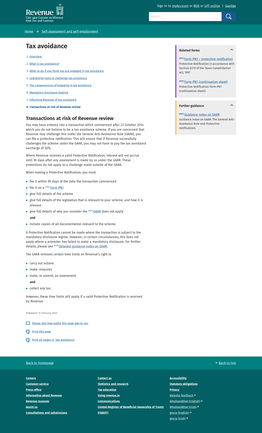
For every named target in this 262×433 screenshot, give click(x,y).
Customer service (37, 384)
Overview (35, 56)
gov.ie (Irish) (177, 418)
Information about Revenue (44, 395)
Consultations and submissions (46, 412)
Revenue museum (37, 401)
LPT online (212, 6)
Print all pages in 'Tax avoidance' (53, 340)
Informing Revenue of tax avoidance (53, 100)
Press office (34, 389)
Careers (31, 378)
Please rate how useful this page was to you (60, 323)
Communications (109, 401)
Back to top (227, 363)
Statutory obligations (184, 384)
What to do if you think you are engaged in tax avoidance (66, 71)
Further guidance (191, 106)
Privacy (174, 389)
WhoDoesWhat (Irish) (183, 407)
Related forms (189, 50)
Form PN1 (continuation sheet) (206, 82)
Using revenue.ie (109, 395)
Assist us (32, 407)
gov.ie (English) (179, 412)
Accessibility (178, 378)
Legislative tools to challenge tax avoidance (58, 78)
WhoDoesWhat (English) (185, 401)
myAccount (180, 6)
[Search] (185, 16)
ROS (196, 6)
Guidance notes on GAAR (202, 115)
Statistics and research (113, 384)
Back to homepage (40, 363)
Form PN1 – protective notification (208, 59)
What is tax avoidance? (44, 64)
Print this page (41, 331)
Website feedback (181, 395)
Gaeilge (230, 6)
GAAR (97, 211)
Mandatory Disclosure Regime (48, 92)
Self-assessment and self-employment (70, 31)
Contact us (105, 378)
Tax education (107, 389)
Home (29, 31)
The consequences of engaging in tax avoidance (60, 85)
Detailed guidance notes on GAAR (83, 246)
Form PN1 (57, 188)
